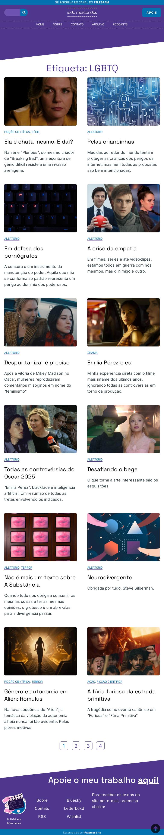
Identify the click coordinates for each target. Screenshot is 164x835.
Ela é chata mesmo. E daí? (38, 141)
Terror (26, 567)
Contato (77, 24)
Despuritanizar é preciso (37, 362)
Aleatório (94, 132)
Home (40, 24)
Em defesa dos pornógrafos (23, 252)
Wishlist (74, 816)
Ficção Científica (17, 132)
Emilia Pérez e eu (109, 362)
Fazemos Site (92, 832)
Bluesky (74, 800)
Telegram (101, 2)
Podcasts (120, 24)
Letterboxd (74, 808)
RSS (42, 816)
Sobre (57, 24)
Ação (91, 682)
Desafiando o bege (112, 469)
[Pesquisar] (24, 12)
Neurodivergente (109, 577)
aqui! (148, 780)
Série (36, 132)
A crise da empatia (112, 248)
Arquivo (98, 24)
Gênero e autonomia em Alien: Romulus (35, 695)
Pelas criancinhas (110, 141)
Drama (92, 353)
